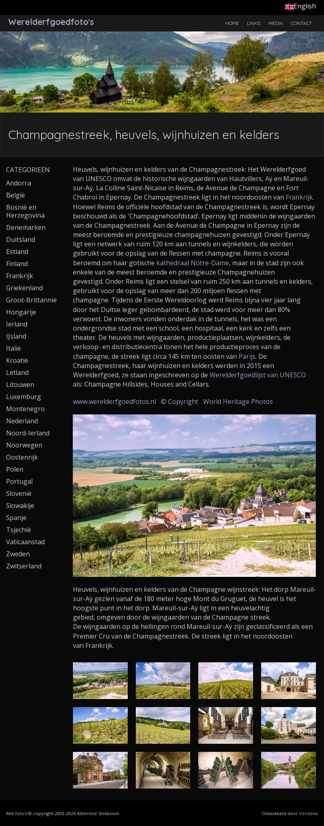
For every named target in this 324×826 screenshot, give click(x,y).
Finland (17, 263)
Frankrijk (299, 197)
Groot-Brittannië (31, 299)
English (300, 6)
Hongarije (21, 312)
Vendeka (308, 813)
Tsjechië (18, 529)
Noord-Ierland (28, 433)
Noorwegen (24, 445)
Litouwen (20, 384)
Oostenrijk (22, 457)
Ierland (16, 324)
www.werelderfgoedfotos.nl (114, 401)
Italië (13, 348)
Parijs (247, 356)
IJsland (16, 336)
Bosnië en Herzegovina (25, 211)
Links (253, 23)
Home (232, 23)
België (15, 195)
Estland (17, 251)
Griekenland (24, 287)
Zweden (18, 553)
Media (275, 23)
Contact (301, 23)
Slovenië (18, 493)
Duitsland (20, 239)
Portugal (19, 481)
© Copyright (179, 401)
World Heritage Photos (238, 401)
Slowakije (20, 505)
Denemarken (26, 227)
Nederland (22, 420)
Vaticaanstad (25, 541)
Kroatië (17, 360)
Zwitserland (24, 566)
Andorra (18, 183)
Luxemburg (23, 396)
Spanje (16, 517)
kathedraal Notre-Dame (192, 262)
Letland (17, 372)
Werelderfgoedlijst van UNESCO (258, 374)
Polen (14, 469)
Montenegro (25, 408)
